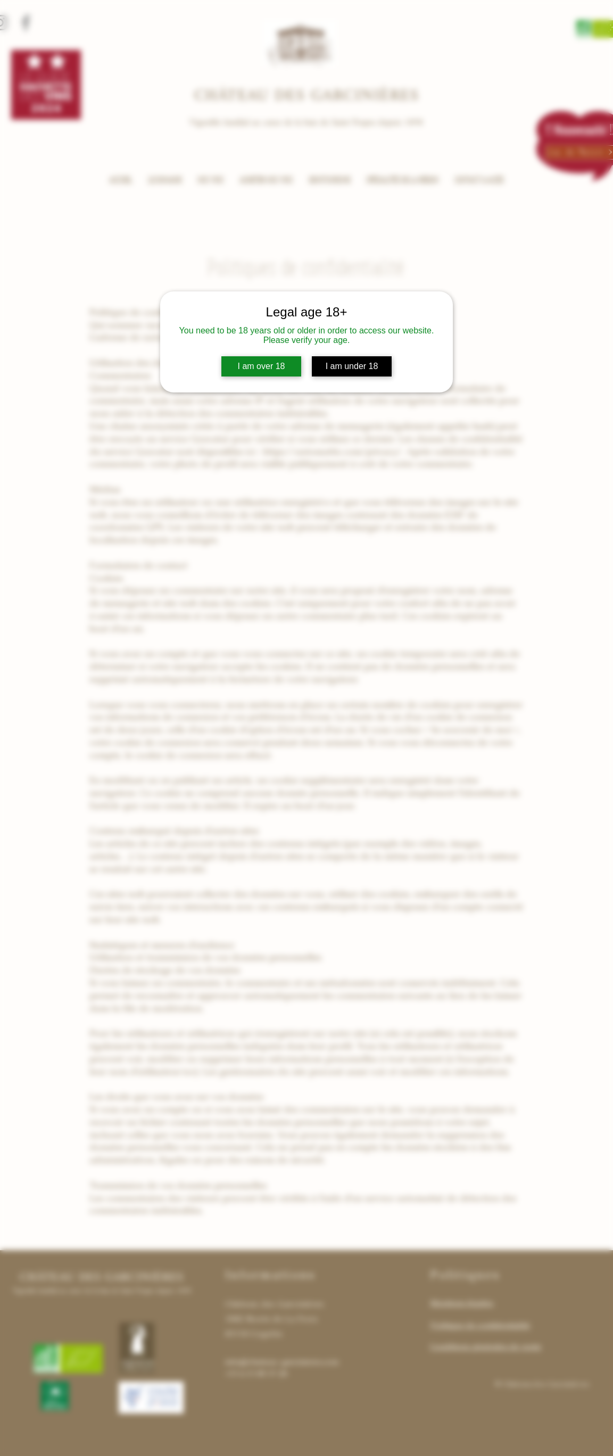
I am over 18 (261, 366)
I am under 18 (352, 366)
